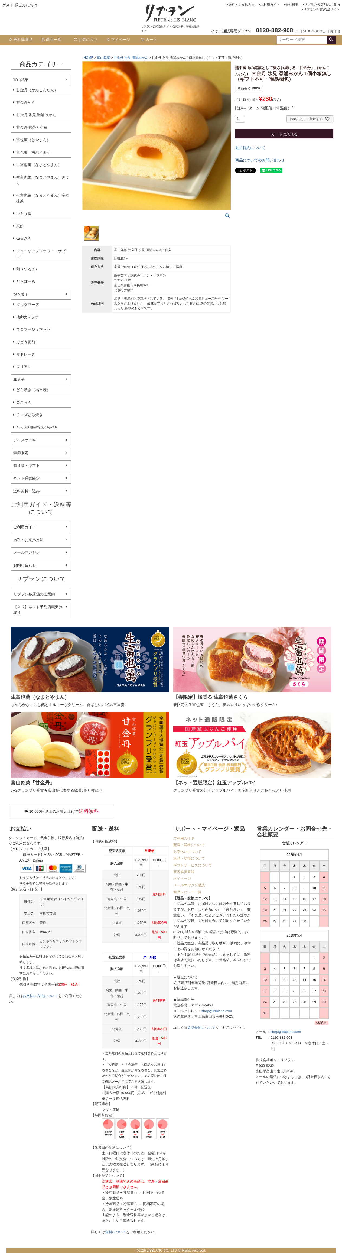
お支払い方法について (40, 996)
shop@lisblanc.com (216, 1011)
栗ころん (23, 402)
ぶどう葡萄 (25, 342)
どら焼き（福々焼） (33, 390)
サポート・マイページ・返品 (209, 829)
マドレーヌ (25, 354)
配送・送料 (105, 829)
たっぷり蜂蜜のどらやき (37, 427)
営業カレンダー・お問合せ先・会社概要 (295, 831)
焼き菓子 (20, 294)
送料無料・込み (26, 491)
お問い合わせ (24, 565)
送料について (115, 1232)
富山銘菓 (20, 79)
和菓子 (19, 379)
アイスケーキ (24, 440)
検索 (331, 40)
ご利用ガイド (270, 5)
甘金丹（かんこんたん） (37, 90)
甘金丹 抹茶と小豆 (32, 127)
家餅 (20, 226)
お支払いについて (187, 852)
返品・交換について (189, 858)
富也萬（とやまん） (33, 140)
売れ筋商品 (20, 39)
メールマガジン (26, 552)
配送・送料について (189, 845)
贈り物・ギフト (26, 465)
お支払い (20, 829)
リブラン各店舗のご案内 (322, 5)
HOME (88, 58)
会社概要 (291, 5)
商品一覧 (51, 39)
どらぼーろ (25, 281)
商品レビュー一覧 (187, 892)
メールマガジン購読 (189, 885)
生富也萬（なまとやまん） (39, 165)
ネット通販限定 (26, 478)
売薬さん (23, 238)
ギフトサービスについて (192, 865)
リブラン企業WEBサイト (321, 9)
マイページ (118, 39)
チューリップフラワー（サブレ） (41, 254)
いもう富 (23, 213)
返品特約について (250, 147)
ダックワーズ (27, 304)
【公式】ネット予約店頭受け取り (38, 610)
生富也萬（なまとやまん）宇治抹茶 (42, 198)
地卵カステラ (27, 317)
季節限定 (20, 453)
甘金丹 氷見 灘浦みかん (36, 115)
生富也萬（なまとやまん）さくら (42, 180)
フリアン (23, 367)
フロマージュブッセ (33, 329)
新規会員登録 (183, 872)
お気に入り (85, 39)
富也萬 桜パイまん (33, 152)
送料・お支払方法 (242, 5)
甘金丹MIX (25, 102)
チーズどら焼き (29, 415)
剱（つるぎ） (27, 269)
